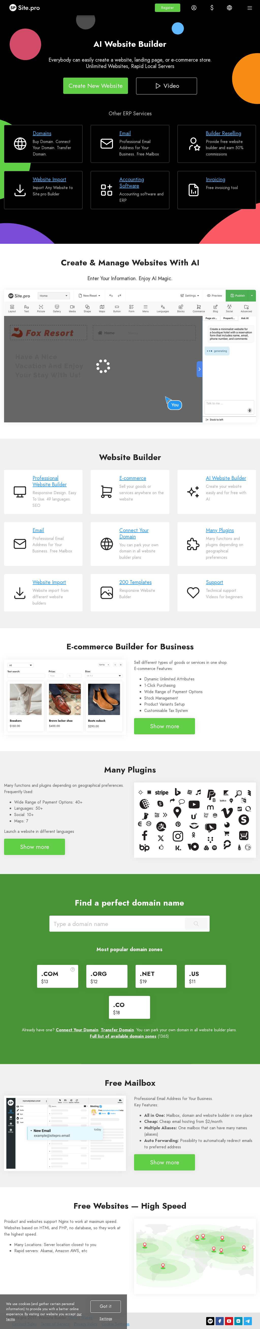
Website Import (49, 179)
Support (214, 582)
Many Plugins (220, 530)
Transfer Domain (117, 1030)
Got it (105, 1306)
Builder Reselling (223, 133)
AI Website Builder (226, 478)
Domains (42, 133)
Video (166, 85)
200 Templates (135, 582)
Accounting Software (131, 183)
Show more (164, 726)
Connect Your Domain (134, 533)
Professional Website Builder (49, 481)
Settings (106, 1318)
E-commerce (132, 478)
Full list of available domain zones (123, 1036)
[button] (167, 8)
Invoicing (215, 179)
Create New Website (96, 85)
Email (125, 133)
